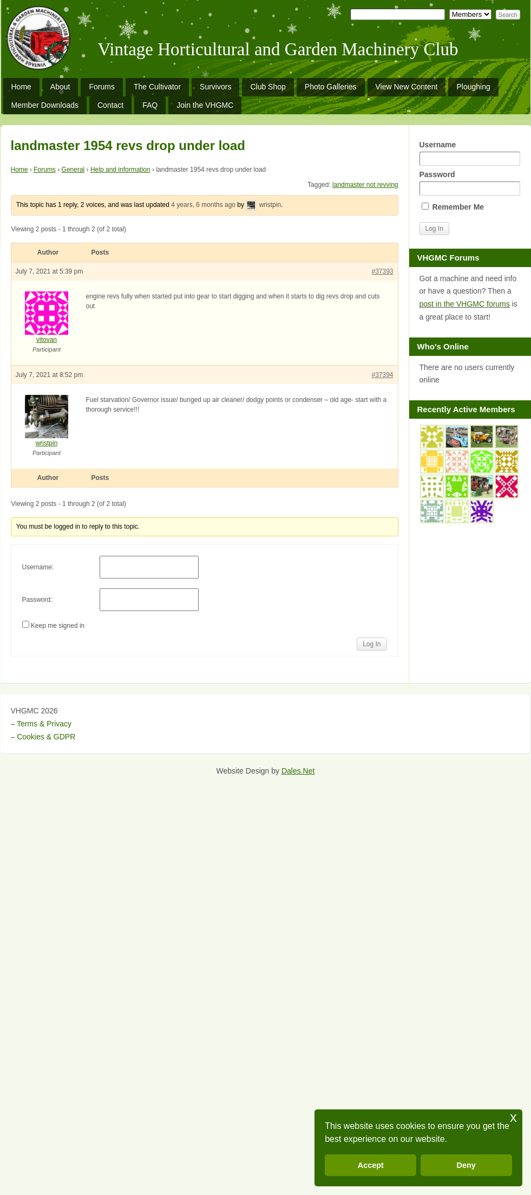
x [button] (513, 1117)
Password (469, 183)
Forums (101, 86)
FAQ (150, 105)
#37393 (382, 271)
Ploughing (473, 86)
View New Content (407, 86)
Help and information (120, 169)
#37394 (382, 375)
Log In (372, 644)
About (60, 86)
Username (469, 153)
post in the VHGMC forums (464, 304)
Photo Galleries (331, 86)
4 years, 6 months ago (203, 205)
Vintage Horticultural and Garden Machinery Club (278, 49)
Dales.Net (297, 771)
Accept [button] (371, 1165)
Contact (110, 105)
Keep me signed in (57, 625)
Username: (38, 567)
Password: (37, 599)
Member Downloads (45, 105)
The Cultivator (157, 86)
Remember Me (453, 207)
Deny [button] (466, 1165)
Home (21, 86)
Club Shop (267, 86)
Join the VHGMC (204, 105)
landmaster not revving (365, 185)
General (73, 169)
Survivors (215, 86)
